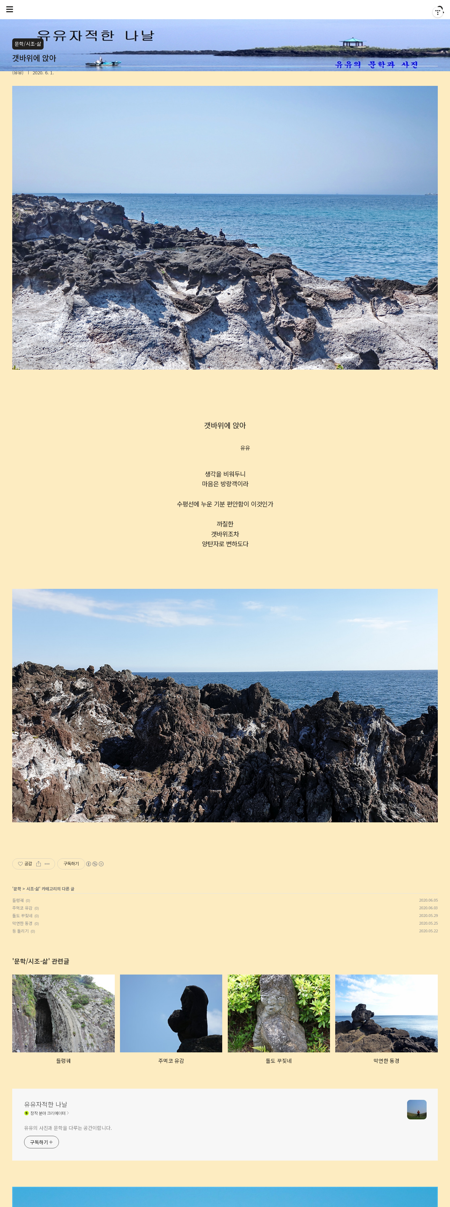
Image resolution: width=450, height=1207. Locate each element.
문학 (17, 888)
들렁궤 (18, 900)
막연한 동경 (22, 923)
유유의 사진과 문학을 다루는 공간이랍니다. (68, 1127)
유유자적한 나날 (45, 1104)
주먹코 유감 (22, 908)
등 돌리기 (20, 931)
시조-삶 (32, 888)
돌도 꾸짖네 (22, 915)
